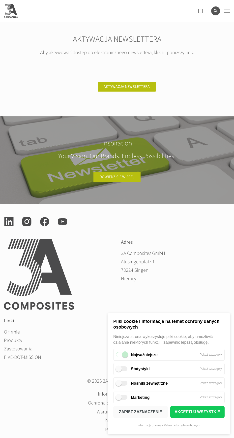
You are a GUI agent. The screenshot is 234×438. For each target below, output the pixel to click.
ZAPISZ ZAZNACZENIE (140, 412)
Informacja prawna (149, 425)
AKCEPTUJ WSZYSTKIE (197, 412)
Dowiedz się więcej (117, 177)
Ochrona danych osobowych (182, 425)
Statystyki (140, 369)
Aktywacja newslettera (127, 86)
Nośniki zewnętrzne (149, 383)
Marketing (140, 397)
